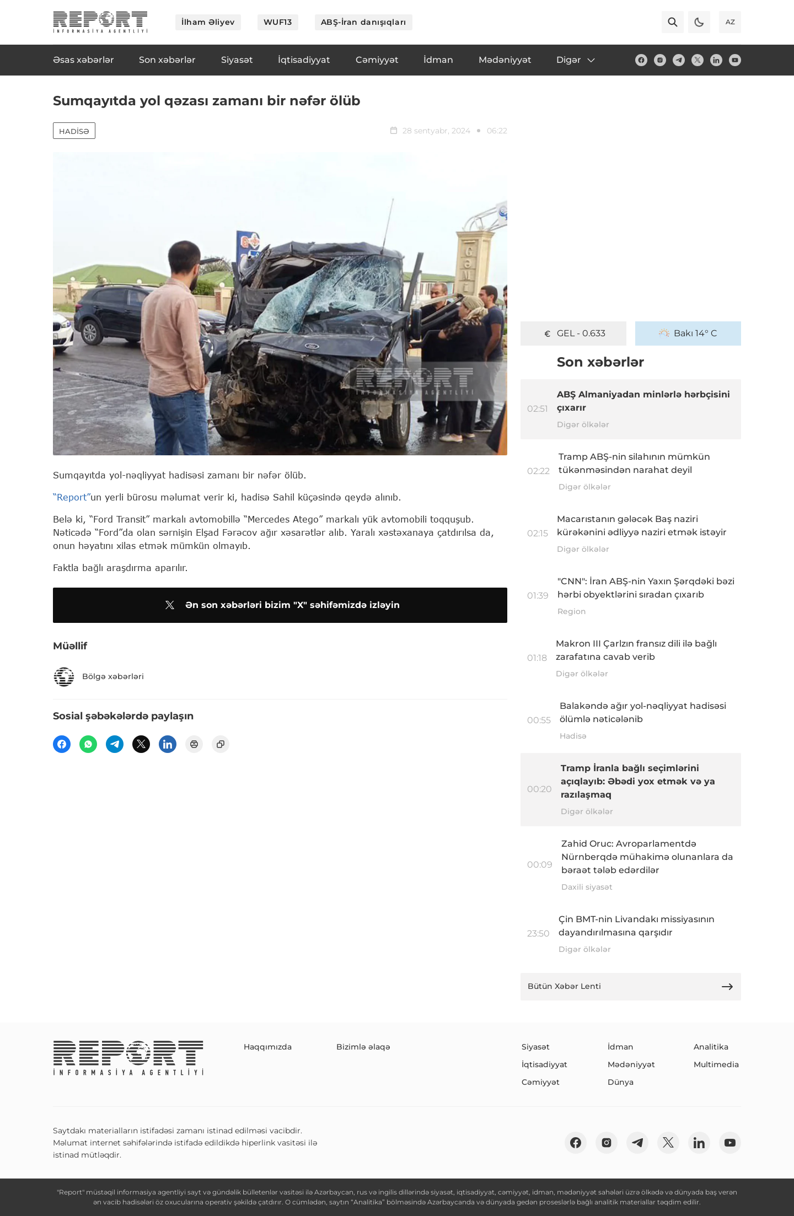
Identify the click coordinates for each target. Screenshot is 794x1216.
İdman (621, 1047)
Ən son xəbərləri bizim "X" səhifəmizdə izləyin (280, 605)
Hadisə (74, 131)
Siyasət (536, 1047)
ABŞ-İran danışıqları (363, 22)
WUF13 (278, 22)
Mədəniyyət (631, 1064)
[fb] (641, 60)
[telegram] (679, 60)
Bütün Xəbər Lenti (631, 986)
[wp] (88, 744)
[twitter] (697, 60)
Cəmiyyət (541, 1082)
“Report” (71, 497)
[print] (194, 744)
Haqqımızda (268, 1047)
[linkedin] (716, 60)
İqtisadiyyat (544, 1064)
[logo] (100, 22)
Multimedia (716, 1064)
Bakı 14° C (688, 333)
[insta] (660, 60)
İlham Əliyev (208, 22)
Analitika (711, 1047)
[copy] (220, 744)
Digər (576, 60)
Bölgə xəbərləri (98, 677)
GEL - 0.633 (573, 333)
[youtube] (735, 60)
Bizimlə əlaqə (363, 1047)
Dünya (621, 1082)
